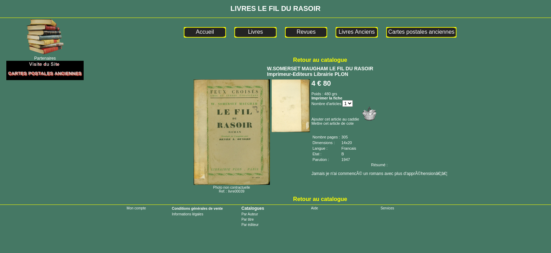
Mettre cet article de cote (332, 123)
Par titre (247, 219)
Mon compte (136, 208)
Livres (255, 32)
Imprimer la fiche (326, 98)
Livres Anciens (356, 32)
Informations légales (187, 214)
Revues (306, 32)
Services (387, 208)
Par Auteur (249, 214)
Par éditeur (250, 225)
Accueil (205, 32)
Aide (314, 208)
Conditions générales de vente (197, 208)
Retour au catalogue (320, 60)
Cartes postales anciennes (421, 32)
